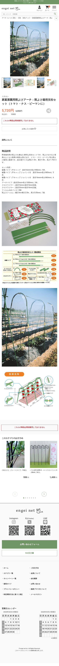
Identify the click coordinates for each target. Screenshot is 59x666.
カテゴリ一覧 (8, 573)
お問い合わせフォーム (29, 544)
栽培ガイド (8, 584)
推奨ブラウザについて (39, 589)
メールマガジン (36, 594)
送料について (7, 140)
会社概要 (34, 578)
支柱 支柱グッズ (24, 18)
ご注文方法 (35, 568)
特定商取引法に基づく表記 (13, 594)
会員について (35, 573)
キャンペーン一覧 (10, 578)
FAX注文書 (29, 553)
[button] (44, 494)
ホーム (6, 568)
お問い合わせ (35, 584)
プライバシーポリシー (11, 589)
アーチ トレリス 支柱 (9, 18)
